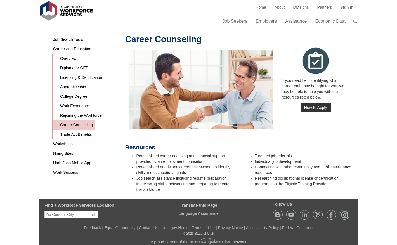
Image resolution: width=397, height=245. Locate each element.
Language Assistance (198, 213)
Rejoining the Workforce (81, 115)
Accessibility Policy (262, 227)
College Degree (73, 96)
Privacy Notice (230, 227)
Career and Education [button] (72, 49)
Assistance (296, 21)
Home (261, 7)
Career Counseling (76, 125)
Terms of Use (203, 227)
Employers (266, 21)
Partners (324, 7)
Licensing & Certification (81, 77)
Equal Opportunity (120, 227)
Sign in (349, 9)
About (280, 7)
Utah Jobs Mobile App (72, 163)
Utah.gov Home (174, 227)
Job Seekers (235, 21)
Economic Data (330, 21)
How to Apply (315, 107)
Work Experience (75, 106)
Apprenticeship (73, 87)
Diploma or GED (74, 68)
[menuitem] (260, 7)
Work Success (65, 172)
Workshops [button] (63, 144)
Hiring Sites (63, 153)
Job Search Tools (68, 39)
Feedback (92, 227)
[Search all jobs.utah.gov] (354, 21)
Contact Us (148, 227)
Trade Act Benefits (76, 134)
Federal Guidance (297, 227)
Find (91, 214)
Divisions (301, 7)
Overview (68, 58)
